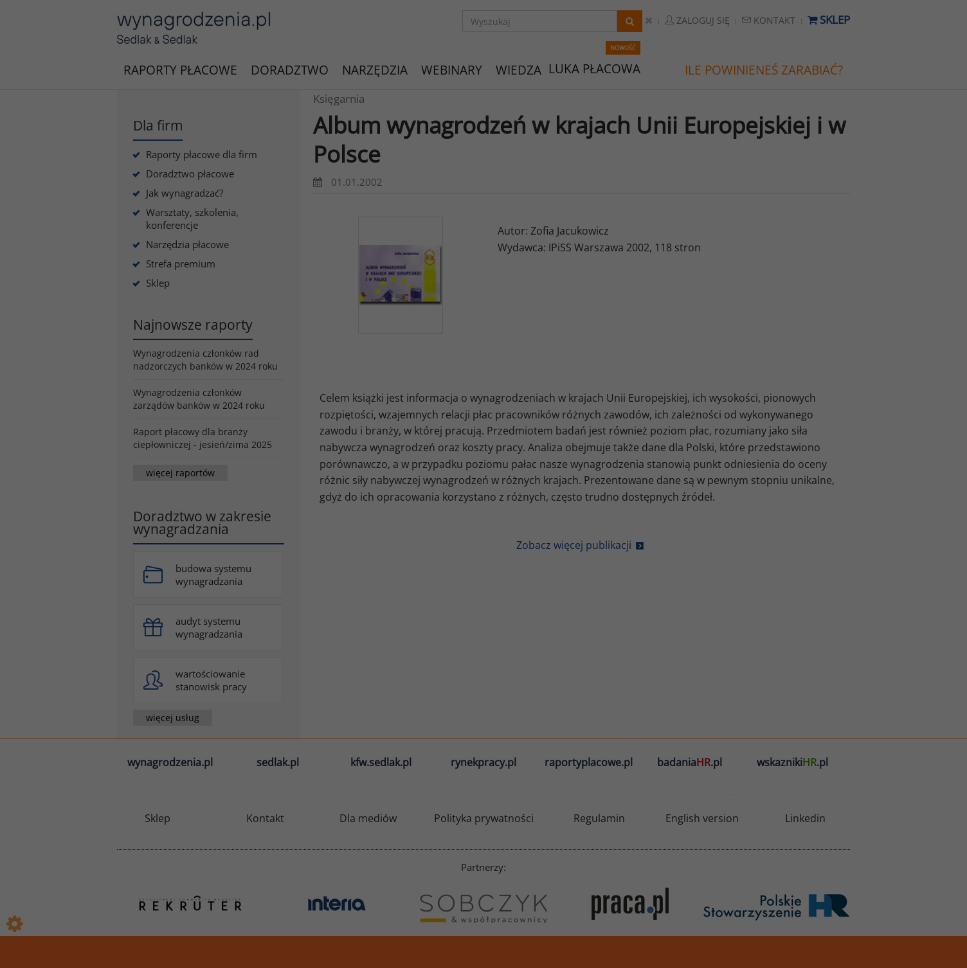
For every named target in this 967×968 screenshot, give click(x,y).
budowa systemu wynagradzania (213, 574)
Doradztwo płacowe (190, 173)
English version (702, 818)
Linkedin (805, 818)
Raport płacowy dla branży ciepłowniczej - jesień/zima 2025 (202, 438)
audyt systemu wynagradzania (209, 627)
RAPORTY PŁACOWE (180, 69)
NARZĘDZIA (375, 69)
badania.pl (689, 762)
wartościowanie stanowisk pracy (211, 680)
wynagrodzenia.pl (170, 762)
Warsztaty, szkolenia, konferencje (192, 218)
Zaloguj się (697, 20)
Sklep (829, 19)
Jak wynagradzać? (184, 192)
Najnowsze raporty (193, 325)
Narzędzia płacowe (187, 244)
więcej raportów (180, 473)
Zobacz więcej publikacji (573, 545)
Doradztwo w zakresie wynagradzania (202, 522)
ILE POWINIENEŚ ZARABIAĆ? (764, 70)
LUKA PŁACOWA (594, 68)
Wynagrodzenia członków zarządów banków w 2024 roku (199, 398)
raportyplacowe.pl (589, 762)
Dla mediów (368, 818)
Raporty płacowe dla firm (201, 154)
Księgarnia (339, 98)
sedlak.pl (278, 762)
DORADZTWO (290, 70)
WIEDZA (518, 70)
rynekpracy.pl (483, 762)
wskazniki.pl (792, 762)
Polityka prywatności (484, 818)
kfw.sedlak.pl (380, 762)
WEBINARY (451, 69)
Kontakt (768, 20)
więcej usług (172, 718)
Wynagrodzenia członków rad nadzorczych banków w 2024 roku (205, 359)
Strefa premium (180, 263)
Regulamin (599, 818)
